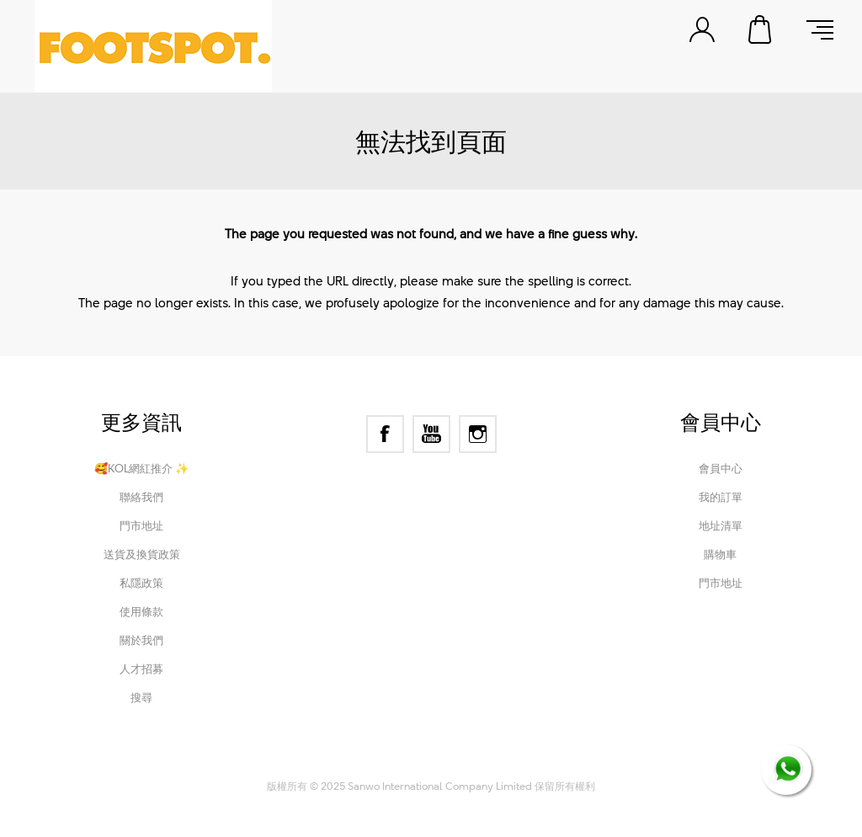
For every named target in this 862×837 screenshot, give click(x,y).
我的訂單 (720, 496)
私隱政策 (141, 582)
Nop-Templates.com (543, 762)
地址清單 (720, 525)
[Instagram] (478, 434)
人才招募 (141, 668)
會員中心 (720, 468)
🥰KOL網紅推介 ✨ (141, 468)
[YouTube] (431, 434)
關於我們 (141, 640)
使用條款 (141, 611)
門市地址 (141, 525)
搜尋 (141, 697)
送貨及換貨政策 (142, 554)
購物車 (761, 29)
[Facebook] (385, 434)
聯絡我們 (141, 496)
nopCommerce (365, 762)
